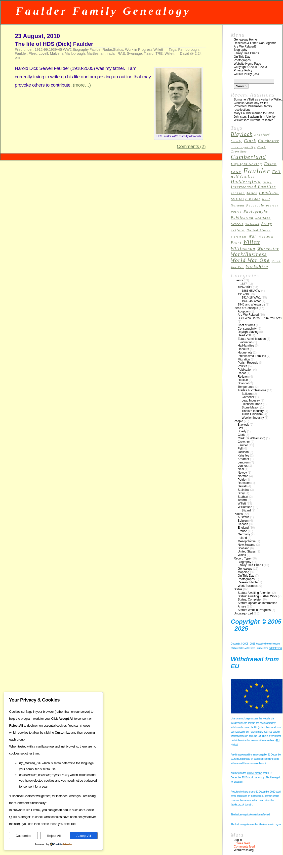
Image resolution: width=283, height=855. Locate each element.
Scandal (243, 383)
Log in (238, 840)
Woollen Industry (253, 417)
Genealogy (245, 568)
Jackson (243, 452)
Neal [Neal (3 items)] (266, 199)
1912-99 (41, 49)
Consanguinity (247, 328)
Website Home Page (247, 63)
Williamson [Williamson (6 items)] (243, 248)
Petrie (241, 479)
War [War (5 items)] (252, 236)
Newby (242, 472)
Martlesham (96, 53)
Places (238, 514)
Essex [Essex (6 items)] (270, 163)
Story (241, 493)
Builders (247, 394)
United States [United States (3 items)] (258, 230)
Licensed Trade (252, 404)
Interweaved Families (252, 356)
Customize (23, 836)
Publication (245, 369)
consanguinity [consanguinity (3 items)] (243, 147)
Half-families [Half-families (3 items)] (242, 176)
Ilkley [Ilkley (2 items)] (267, 182)
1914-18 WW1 (251, 297)
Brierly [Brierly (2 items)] (236, 141)
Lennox (242, 465)
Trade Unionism (252, 414)
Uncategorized (243, 613)
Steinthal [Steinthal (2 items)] (252, 224)
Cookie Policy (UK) (246, 74)
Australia (243, 517)
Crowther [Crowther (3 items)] (239, 151)
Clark (241, 435)
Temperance (246, 387)
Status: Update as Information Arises (257, 604)
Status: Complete (249, 599)
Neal (241, 469)
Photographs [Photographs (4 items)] (255, 211)
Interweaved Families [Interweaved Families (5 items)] (253, 187)
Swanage (134, 53)
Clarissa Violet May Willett (251, 103)
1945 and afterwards (251, 304)
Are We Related (248, 314)
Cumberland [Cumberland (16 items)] (248, 156)
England (243, 527)
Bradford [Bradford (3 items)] (262, 135)
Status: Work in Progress (133, 49)
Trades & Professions (252, 390)
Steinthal (243, 490)
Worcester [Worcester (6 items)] (268, 248)
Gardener (248, 397)
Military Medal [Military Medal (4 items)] (245, 199)
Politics (242, 366)
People (238, 421)
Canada (243, 524)
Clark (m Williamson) (251, 438)
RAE (121, 53)
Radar (107, 49)
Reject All (54, 836)
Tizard (149, 53)
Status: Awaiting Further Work (257, 596)
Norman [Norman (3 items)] (237, 205)
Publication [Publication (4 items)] (242, 218)
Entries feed (242, 843)
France (242, 531)
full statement (275, 648)
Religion (243, 376)
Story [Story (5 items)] (266, 224)
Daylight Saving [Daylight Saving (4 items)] (246, 164)
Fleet (33, 53)
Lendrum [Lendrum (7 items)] (269, 192)
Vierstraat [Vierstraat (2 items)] (239, 236)
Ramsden (244, 483)
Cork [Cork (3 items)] (261, 147)
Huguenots (245, 352)
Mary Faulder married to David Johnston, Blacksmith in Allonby (255, 114)
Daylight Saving (248, 332)
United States (247, 551)
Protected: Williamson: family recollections (253, 107)
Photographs (242, 60)
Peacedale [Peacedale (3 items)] (255, 205)
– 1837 (242, 284)
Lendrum (243, 462)
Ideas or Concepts (246, 308)
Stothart (243, 497)
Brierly (242, 431)
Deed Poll (244, 335)
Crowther (244, 442)
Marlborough (75, 53)
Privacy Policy (243, 70)
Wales (242, 555)
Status (238, 589)
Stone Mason (250, 407)
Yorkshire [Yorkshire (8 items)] (257, 266)
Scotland (243, 548)
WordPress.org (244, 850)
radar (111, 53)
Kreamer (243, 459)
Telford (242, 500)
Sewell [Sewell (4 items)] (237, 224)
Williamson (245, 507)
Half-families (246, 345)
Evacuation (245, 342)
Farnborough (188, 49)
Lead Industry (251, 400)
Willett (158, 49)
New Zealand (246, 545)
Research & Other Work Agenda (255, 43)
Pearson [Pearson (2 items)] (272, 205)
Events (238, 280)
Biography (80, 49)
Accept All (84, 836)
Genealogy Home (245, 39)
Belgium (243, 520)
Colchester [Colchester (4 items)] (268, 141)
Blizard (246, 510)
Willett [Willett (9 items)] (251, 242)
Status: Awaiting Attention (254, 593)
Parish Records (248, 362)
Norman (243, 476)
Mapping (243, 572)
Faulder (95, 49)
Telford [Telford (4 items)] (238, 230)
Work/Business (248, 586)
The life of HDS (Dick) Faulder (54, 44)
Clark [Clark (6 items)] (250, 140)
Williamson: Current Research (253, 120)
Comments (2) (191, 146)
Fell (240, 448)
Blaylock (243, 424)
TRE (159, 53)
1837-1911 (245, 287)
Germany (244, 534)
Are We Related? (245, 46)
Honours (243, 349)
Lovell (43, 53)
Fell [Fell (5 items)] (276, 172)
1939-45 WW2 (60, 49)
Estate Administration (252, 339)
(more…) (82, 85)
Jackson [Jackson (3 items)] (238, 193)
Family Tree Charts (246, 53)
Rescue (243, 380)
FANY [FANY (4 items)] (236, 172)
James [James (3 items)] (251, 193)
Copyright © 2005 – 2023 (250, 67)
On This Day (242, 56)
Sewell (242, 486)
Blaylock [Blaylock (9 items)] (241, 134)
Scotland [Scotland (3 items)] (263, 218)
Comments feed (244, 846)
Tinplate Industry (253, 411)
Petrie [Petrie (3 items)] (236, 211)
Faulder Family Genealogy (103, 11)
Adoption (243, 311)
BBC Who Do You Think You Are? (260, 318)
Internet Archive (254, 773)
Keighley (243, 455)
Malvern (56, 53)
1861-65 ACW (251, 291)
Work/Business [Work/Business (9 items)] (249, 254)
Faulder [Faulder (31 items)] (256, 171)
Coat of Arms (246, 325)
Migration (244, 359)
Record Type (242, 558)
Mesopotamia (247, 541)
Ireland (242, 538)
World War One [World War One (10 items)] (250, 260)
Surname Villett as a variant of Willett (258, 99)
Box (240, 428)
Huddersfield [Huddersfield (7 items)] (246, 181)
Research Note (248, 582)
